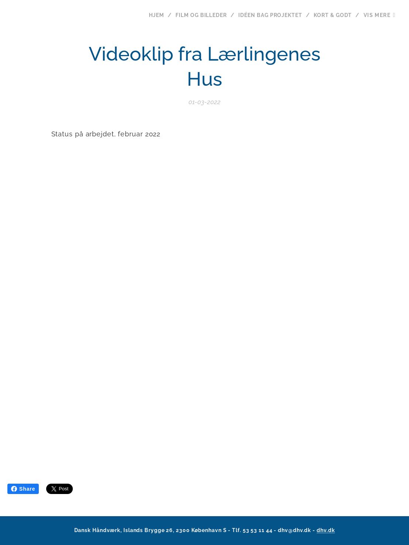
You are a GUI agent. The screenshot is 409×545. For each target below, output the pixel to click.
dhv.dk (326, 530)
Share (23, 489)
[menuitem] (151, 15)
